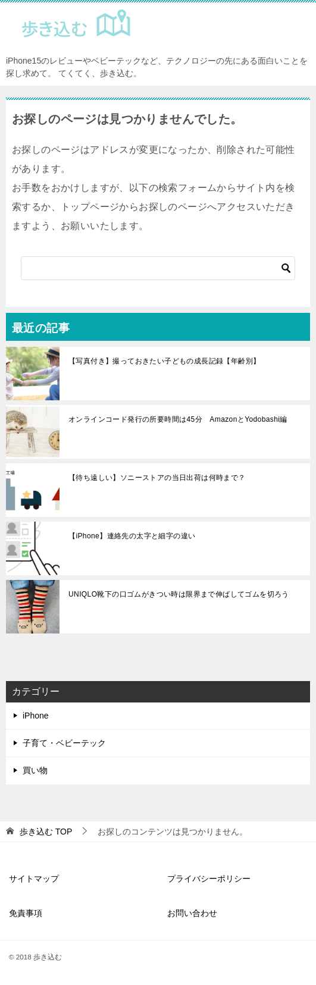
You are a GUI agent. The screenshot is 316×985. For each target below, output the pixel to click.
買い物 (35, 770)
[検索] (158, 268)
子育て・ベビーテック (64, 743)
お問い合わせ (192, 913)
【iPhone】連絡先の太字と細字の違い (131, 536)
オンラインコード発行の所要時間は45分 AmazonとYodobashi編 (177, 419)
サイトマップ (34, 878)
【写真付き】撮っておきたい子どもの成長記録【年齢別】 (164, 361)
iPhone (36, 715)
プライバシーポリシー (209, 878)
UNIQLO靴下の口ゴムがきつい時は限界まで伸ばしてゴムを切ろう (178, 594)
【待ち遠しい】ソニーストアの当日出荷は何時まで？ (157, 477)
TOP (46, 831)
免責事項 (25, 913)
